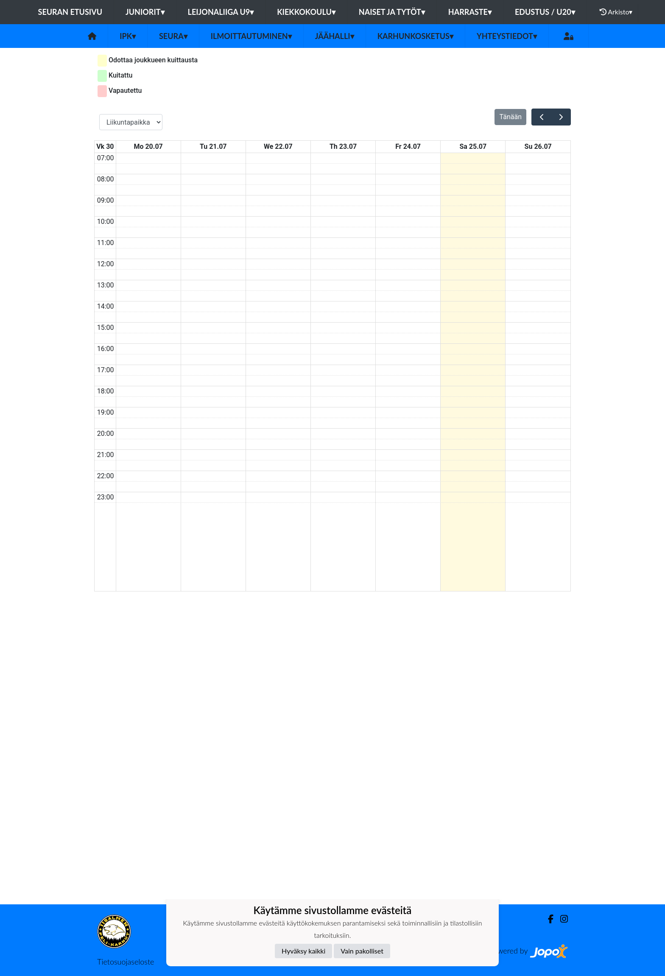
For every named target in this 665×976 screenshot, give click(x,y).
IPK (128, 36)
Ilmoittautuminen (251, 36)
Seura (173, 36)
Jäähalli (334, 36)
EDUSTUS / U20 (545, 12)
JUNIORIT (145, 12)
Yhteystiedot (507, 36)
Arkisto (616, 12)
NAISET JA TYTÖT (392, 12)
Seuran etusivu (70, 12)
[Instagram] (560, 919)
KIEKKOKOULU (306, 12)
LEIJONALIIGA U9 (221, 12)
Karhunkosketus (415, 36)
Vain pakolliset (362, 951)
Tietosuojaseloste (125, 961)
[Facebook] (547, 919)
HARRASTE (470, 12)
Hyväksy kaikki (303, 951)
